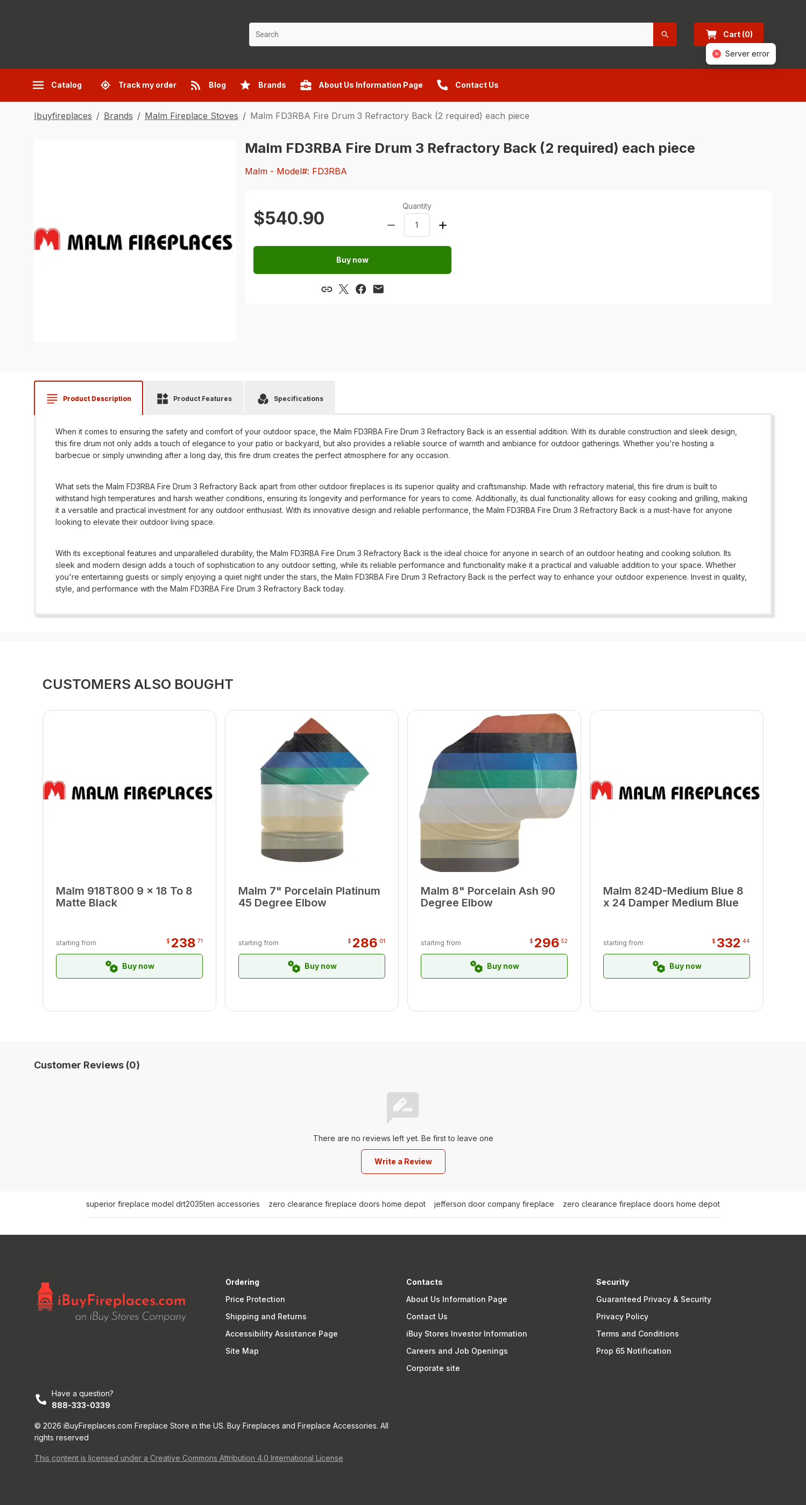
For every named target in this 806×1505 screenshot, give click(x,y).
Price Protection (255, 1299)
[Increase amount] (442, 225)
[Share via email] (378, 289)
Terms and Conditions (637, 1333)
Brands (118, 115)
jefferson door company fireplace (494, 1204)
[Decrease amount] (391, 225)
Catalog (57, 85)
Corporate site (433, 1368)
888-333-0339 (81, 1405)
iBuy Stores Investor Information (466, 1333)
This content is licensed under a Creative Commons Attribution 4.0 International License (188, 1457)
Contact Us (427, 1316)
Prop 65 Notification (633, 1350)
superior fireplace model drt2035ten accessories (173, 1204)
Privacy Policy (622, 1316)
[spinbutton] (417, 225)
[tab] (88, 398)
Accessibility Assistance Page (281, 1333)
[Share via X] (343, 289)
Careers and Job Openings (457, 1350)
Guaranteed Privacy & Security (653, 1299)
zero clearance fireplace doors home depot (347, 1204)
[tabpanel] (403, 510)
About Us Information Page (456, 1299)
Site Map (242, 1350)
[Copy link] (326, 289)
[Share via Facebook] (361, 289)
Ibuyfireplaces (63, 115)
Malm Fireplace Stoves (191, 115)
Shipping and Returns (266, 1316)
